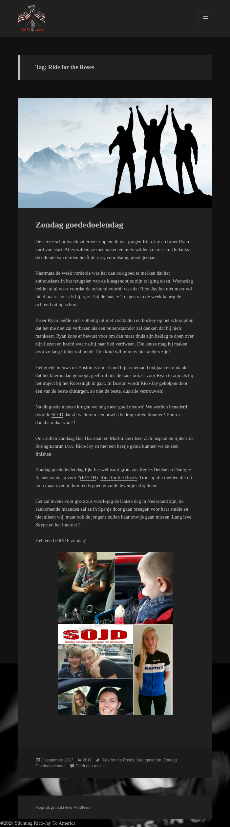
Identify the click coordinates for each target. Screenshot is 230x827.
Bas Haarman (89, 438)
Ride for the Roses (118, 477)
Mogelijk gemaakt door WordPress (62, 807)
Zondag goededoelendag (79, 224)
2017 (87, 760)
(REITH (88, 477)
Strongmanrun (49, 446)
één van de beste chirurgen (61, 391)
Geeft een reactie (90, 766)
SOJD (57, 414)
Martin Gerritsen (126, 438)
